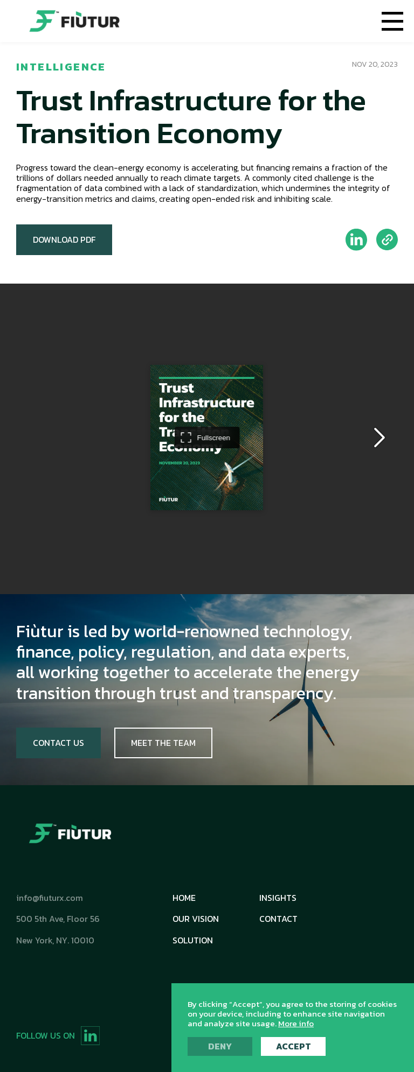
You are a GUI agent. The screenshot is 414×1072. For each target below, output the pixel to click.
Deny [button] (220, 1046)
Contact (278, 919)
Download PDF (64, 239)
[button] (392, 21)
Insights (277, 898)
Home (184, 898)
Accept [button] (293, 1046)
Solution (192, 940)
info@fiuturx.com (49, 898)
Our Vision (195, 919)
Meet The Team (163, 742)
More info (296, 1023)
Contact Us (58, 742)
